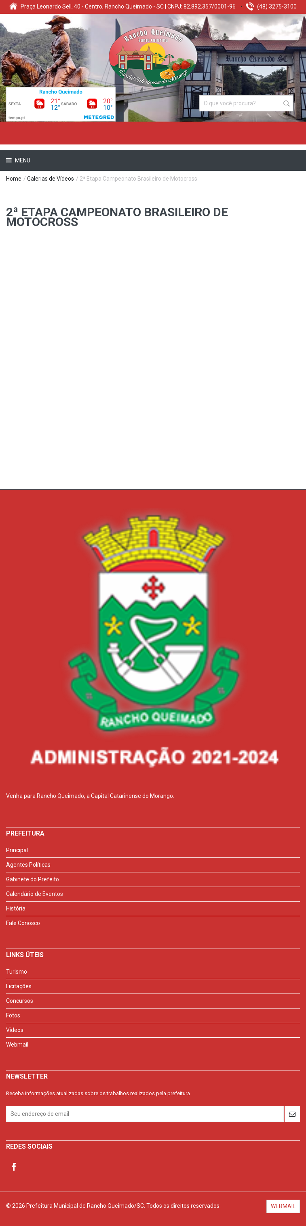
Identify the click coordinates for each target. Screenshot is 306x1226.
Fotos (13, 1015)
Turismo (16, 971)
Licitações (19, 986)
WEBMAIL (283, 1206)
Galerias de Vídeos (50, 178)
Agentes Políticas (28, 864)
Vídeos (14, 1030)
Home (13, 178)
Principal (17, 850)
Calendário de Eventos (34, 894)
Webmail (17, 1044)
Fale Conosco (23, 923)
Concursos (19, 1001)
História (15, 908)
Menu (22, 160)
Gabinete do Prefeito (32, 879)
